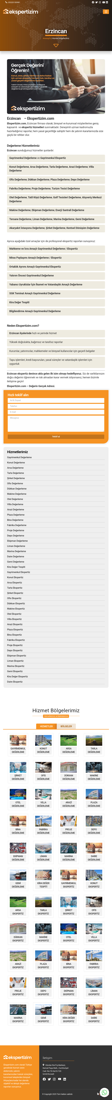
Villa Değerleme (15, 504)
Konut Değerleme (16, 462)
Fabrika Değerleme (16, 525)
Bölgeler (66, 726)
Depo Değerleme (15, 535)
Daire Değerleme (15, 556)
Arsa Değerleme (15, 467)
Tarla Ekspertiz (14, 587)
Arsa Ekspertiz (14, 582)
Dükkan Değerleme (16, 488)
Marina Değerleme (16, 551)
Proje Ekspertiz (15, 645)
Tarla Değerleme (15, 473)
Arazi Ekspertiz (14, 624)
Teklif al (56, 436)
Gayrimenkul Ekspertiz (18, 572)
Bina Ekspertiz (14, 634)
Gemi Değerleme (15, 561)
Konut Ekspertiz (15, 577)
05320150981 (14, 2)
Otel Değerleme (15, 499)
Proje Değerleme (15, 530)
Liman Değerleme (16, 546)
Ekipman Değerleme (17, 540)
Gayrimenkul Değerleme (19, 457)
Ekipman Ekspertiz (16, 655)
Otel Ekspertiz (14, 614)
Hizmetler (46, 726)
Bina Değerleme (15, 520)
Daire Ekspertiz (14, 681)
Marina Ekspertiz (15, 666)
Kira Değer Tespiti (16, 567)
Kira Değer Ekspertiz (17, 676)
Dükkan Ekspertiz (16, 603)
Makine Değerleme (16, 494)
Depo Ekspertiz (15, 650)
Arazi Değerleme (15, 509)
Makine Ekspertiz (16, 608)
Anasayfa (47, 38)
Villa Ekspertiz (14, 619)
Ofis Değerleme (15, 483)
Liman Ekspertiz (15, 661)
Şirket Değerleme (16, 478)
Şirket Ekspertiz (15, 593)
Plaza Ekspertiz (15, 629)
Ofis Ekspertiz (14, 598)
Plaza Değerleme (15, 514)
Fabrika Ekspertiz (16, 640)
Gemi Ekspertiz (15, 671)
